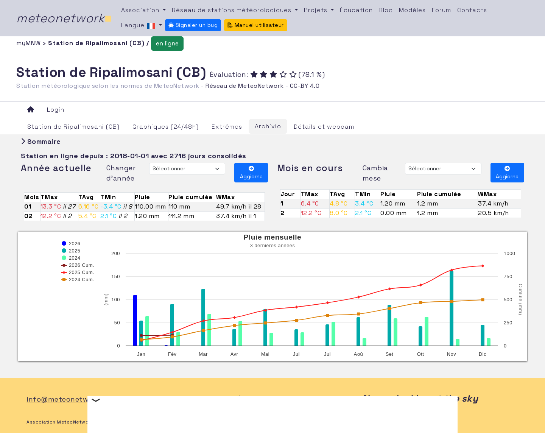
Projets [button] (316, 10)
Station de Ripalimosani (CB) (73, 127)
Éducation (356, 10)
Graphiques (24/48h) (165, 127)
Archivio (268, 126)
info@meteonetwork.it (66, 399)
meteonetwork (64, 18)
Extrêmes (227, 127)
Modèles (412, 10)
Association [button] (141, 10)
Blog (386, 10)
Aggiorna (251, 173)
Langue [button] (139, 25)
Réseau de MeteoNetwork (244, 86)
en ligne (167, 43)
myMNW (29, 43)
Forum (441, 10)
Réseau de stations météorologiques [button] (232, 10)
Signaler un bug (193, 25)
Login (55, 110)
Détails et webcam (324, 127)
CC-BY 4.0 (305, 86)
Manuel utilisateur (255, 25)
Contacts (472, 10)
